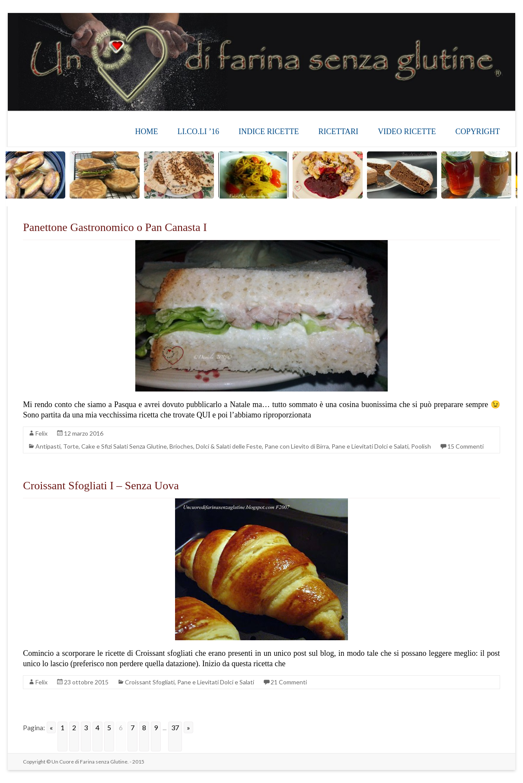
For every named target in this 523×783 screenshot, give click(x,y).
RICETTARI (339, 131)
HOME (146, 131)
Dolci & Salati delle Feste (229, 446)
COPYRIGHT (478, 131)
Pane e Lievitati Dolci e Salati (370, 446)
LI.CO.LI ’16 (198, 131)
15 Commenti (465, 446)
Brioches (181, 446)
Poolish (421, 446)
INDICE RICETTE (269, 131)
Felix (41, 433)
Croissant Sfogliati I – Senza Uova (101, 485)
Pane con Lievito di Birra (297, 446)
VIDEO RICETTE (407, 131)
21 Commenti (289, 682)
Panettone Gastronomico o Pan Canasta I (115, 227)
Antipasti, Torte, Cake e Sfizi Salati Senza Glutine (101, 446)
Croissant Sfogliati (150, 682)
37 (175, 727)
